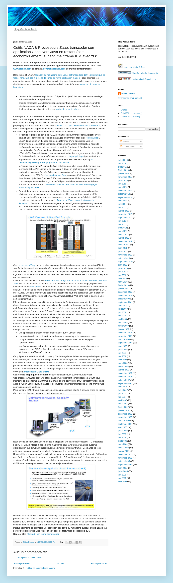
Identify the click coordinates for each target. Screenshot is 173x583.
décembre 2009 (125, 292)
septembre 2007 (125, 383)
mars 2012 (123, 231)
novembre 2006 (125, 417)
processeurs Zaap (26, 265)
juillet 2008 (123, 349)
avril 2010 (122, 278)
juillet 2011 (123, 251)
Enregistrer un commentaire (29, 557)
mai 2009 (122, 316)
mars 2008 (123, 363)
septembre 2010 (125, 261)
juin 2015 (122, 184)
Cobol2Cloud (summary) (131, 113)
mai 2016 (122, 163)
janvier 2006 (123, 451)
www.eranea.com (22, 69)
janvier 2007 (123, 410)
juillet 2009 (123, 309)
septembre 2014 (125, 197)
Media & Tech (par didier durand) (43, 534)
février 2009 (123, 326)
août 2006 (122, 427)
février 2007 (123, 407)
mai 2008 (122, 356)
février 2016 (123, 170)
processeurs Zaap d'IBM (36, 371)
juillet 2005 (123, 471)
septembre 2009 (125, 302)
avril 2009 (122, 319)
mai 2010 (122, 275)
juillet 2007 (123, 390)
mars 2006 (123, 444)
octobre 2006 (124, 420)
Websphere (35, 286)
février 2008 (123, 366)
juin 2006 (122, 434)
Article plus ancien (99, 563)
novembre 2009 (125, 295)
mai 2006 (122, 437)
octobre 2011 (124, 245)
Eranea (124, 110)
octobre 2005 (124, 461)
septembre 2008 (125, 343)
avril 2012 (122, 228)
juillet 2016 (123, 160)
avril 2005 (122, 481)
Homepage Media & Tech (131, 67)
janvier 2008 (123, 370)
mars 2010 (123, 282)
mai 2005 (122, 478)
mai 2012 (122, 224)
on (78, 78)
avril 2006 (122, 441)
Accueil (60, 563)
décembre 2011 (125, 241)
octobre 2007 (124, 380)
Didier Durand (128, 94)
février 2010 (123, 285)
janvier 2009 (123, 329)
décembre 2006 (125, 414)
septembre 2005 (125, 464)
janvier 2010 (123, 289)
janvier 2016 (123, 174)
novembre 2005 (125, 458)
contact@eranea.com (54, 69)
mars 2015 (123, 187)
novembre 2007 (125, 376)
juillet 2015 (123, 180)
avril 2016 (122, 167)
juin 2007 (122, 393)
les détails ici (92, 138)
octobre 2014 (124, 194)
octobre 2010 (124, 258)
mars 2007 (123, 403)
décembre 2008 (125, 332)
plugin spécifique (76, 156)
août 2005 (122, 468)
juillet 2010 (123, 268)
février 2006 (123, 447)
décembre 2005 (125, 454)
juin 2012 (122, 221)
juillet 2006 (123, 431)
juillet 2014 (123, 204)
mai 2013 (122, 207)
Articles (124, 141)
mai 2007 (122, 397)
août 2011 (122, 248)
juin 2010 (122, 272)
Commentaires (127, 146)
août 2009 (122, 305)
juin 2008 (122, 353)
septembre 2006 (125, 424)
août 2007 (122, 387)
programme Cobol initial (57, 162)
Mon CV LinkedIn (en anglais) (138, 73)
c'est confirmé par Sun (55, 175)
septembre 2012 (125, 218)
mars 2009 (123, 322)
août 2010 (122, 265)
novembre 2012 (125, 214)
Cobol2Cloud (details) (130, 116)
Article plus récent (22, 563)
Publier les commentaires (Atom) (40, 568)
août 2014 (122, 201)
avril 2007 (122, 400)
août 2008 (122, 346)
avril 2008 (122, 360)
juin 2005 (122, 475)
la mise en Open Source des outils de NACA (78, 125)
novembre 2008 (125, 336)
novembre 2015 (125, 177)
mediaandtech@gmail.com (137, 79)
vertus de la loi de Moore (68, 109)
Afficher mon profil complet (130, 98)
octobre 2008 (124, 339)
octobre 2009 (124, 299)
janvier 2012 (123, 238)
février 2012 (123, 234)
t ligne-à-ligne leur (37, 162)
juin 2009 (122, 312)
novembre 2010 (125, 255)
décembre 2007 (125, 373)
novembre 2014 (125, 190)
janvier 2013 (123, 211)
